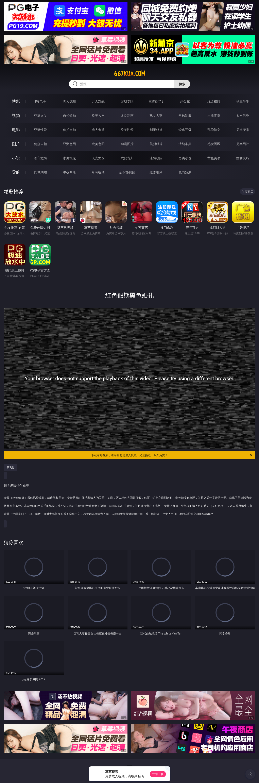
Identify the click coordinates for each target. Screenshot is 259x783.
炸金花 (185, 101)
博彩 (16, 101)
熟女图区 (213, 144)
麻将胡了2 (156, 101)
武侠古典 (127, 158)
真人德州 (69, 101)
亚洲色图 (69, 144)
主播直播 (213, 115)
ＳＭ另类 (242, 115)
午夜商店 (69, 172)
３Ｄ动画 (127, 115)
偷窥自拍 (40, 144)
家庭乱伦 (69, 158)
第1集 (10, 467)
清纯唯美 (184, 144)
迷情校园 (156, 158)
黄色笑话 (213, 158)
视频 (16, 115)
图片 (16, 143)
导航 (16, 172)
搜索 (182, 84)
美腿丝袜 (156, 144)
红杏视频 (156, 172)
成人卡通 (98, 129)
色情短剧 (184, 172)
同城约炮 (40, 172)
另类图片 (242, 144)
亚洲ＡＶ (40, 115)
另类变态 (242, 129)
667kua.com (129, 74)
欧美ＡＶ (98, 115)
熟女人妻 (156, 115)
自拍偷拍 (69, 115)
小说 (16, 158)
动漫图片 (127, 144)
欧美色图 (98, 144)
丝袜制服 (184, 115)
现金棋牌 (213, 101)
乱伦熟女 (213, 129)
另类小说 (184, 158)
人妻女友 (98, 158)
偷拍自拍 (69, 129)
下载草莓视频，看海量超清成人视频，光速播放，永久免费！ (172, 455)
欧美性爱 (127, 129)
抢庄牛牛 (242, 101)
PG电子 (40, 101)
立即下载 (157, 774)
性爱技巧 (242, 158)
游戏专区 (127, 101)
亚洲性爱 (40, 129)
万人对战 (98, 101)
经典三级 (184, 129)
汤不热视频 (127, 172)
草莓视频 (98, 172)
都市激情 (40, 158)
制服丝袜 (156, 129)
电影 (16, 129)
